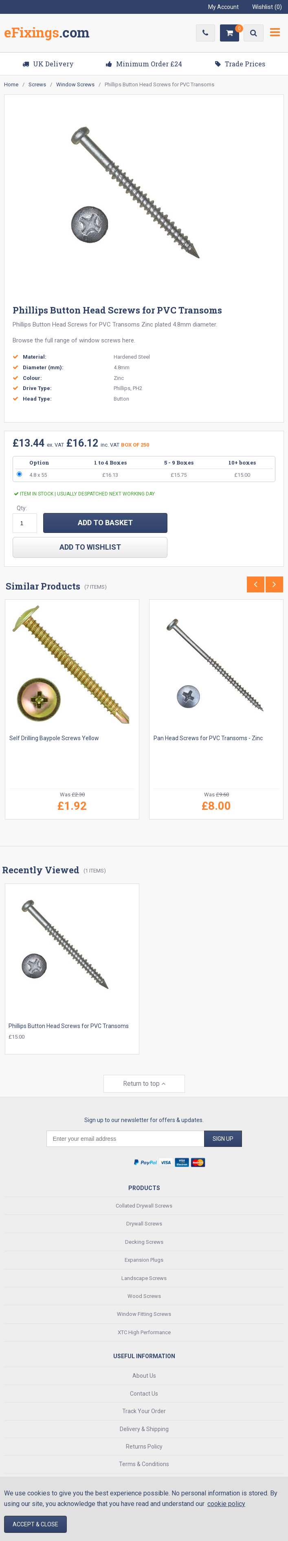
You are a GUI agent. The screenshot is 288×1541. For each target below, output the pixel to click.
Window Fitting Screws (144, 1314)
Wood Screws (144, 1295)
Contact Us (144, 1393)
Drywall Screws (144, 1223)
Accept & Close (35, 1524)
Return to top (144, 1083)
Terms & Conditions (144, 1463)
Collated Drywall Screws (144, 1205)
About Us (144, 1375)
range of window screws (88, 340)
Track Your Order (144, 1410)
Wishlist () (267, 7)
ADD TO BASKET (105, 522)
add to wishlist (90, 547)
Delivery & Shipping (144, 1428)
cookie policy (226, 1504)
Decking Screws (144, 1241)
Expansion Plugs (144, 1259)
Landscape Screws (144, 1277)
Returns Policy (144, 1445)
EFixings (47, 34)
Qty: (22, 508)
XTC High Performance (144, 1331)
